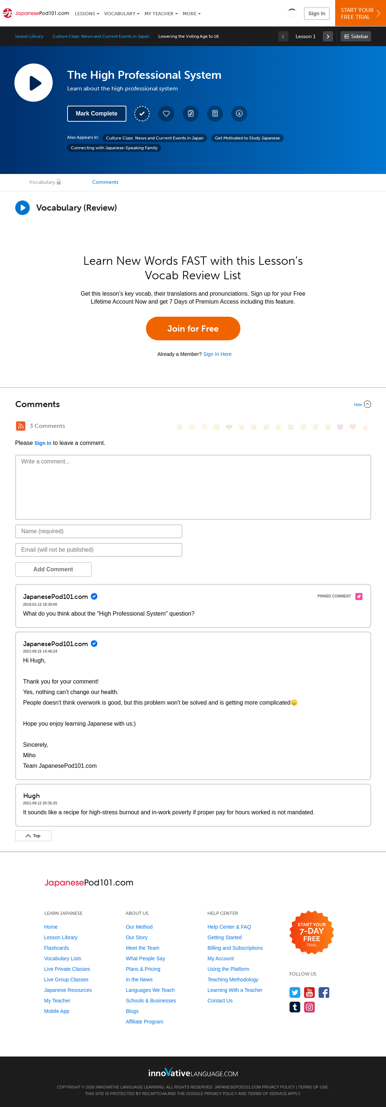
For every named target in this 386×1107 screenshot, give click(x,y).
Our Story (136, 937)
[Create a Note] (191, 114)
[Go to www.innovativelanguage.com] (193, 1071)
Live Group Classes (66, 979)
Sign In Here (217, 354)
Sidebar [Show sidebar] (359, 36)
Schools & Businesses (151, 1000)
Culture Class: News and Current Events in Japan (101, 36)
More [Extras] (189, 13)
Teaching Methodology (232, 979)
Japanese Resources (68, 990)
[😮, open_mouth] (328, 427)
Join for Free (193, 328)
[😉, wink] (278, 427)
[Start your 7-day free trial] (311, 933)
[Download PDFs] (215, 114)
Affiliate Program (144, 1022)
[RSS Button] (20, 426)
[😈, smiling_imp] (340, 427)
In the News (139, 979)
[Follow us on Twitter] (295, 992)
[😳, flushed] (192, 427)
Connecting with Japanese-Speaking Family (114, 147)
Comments (105, 182)
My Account (220, 958)
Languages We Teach (150, 990)
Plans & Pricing (143, 969)
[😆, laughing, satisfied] (254, 427)
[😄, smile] (180, 427)
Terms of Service (267, 1093)
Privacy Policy (278, 1087)
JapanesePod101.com (238, 1087)
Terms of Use (313, 1087)
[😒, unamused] (217, 427)
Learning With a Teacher (235, 990)
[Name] (99, 531)
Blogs (132, 1011)
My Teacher (159, 13)
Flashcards (56, 948)
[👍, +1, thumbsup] (365, 427)
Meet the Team (142, 948)
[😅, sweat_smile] (266, 427)
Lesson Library (29, 36)
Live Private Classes (67, 969)
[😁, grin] (204, 427)
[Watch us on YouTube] (309, 992)
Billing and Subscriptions (235, 948)
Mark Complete (97, 113)
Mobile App (56, 1011)
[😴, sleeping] (315, 427)
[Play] (22, 207)
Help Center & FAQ (229, 927)
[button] (292, 13)
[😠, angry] (241, 427)
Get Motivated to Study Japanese (247, 138)
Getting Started (224, 937)
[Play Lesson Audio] (33, 82)
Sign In (316, 13)
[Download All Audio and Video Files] (239, 114)
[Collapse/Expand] (193, 404)
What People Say (145, 958)
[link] (328, 36)
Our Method (139, 927)
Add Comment (53, 569)
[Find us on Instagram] (309, 1007)
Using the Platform (228, 969)
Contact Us (219, 1000)
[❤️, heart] (352, 427)
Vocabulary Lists (62, 958)
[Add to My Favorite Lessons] (166, 114)
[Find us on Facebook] (324, 992)
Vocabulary (119, 13)
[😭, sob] (291, 427)
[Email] (99, 550)
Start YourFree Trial (361, 13)
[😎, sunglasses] (229, 427)
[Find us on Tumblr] (295, 1007)
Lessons (85, 13)
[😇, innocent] (303, 427)
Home (51, 927)
